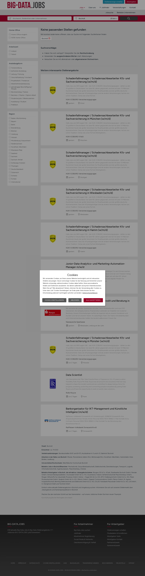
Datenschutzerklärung (89, 293)
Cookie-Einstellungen (54, 300)
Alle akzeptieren (93, 300)
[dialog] (72, 288)
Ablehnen (75, 300)
